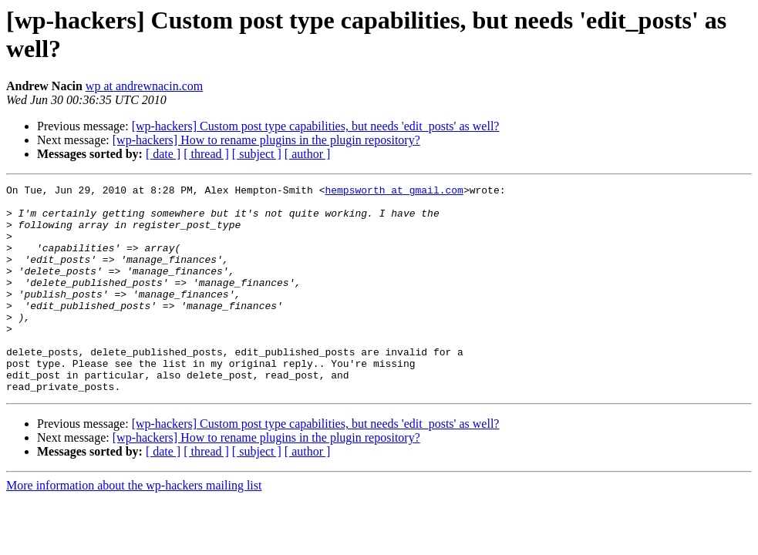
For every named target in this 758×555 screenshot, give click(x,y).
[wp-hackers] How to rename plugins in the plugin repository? (266, 139)
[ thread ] (206, 153)
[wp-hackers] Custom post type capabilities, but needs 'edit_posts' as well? (316, 126)
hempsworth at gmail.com (394, 192)
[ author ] (308, 153)
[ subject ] (256, 153)
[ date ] (163, 153)
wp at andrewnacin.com (144, 85)
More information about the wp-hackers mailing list (133, 526)
